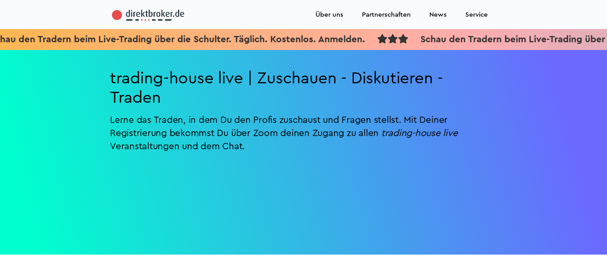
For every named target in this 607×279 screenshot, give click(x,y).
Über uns (329, 14)
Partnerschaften (386, 14)
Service (476, 14)
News (438, 14)
